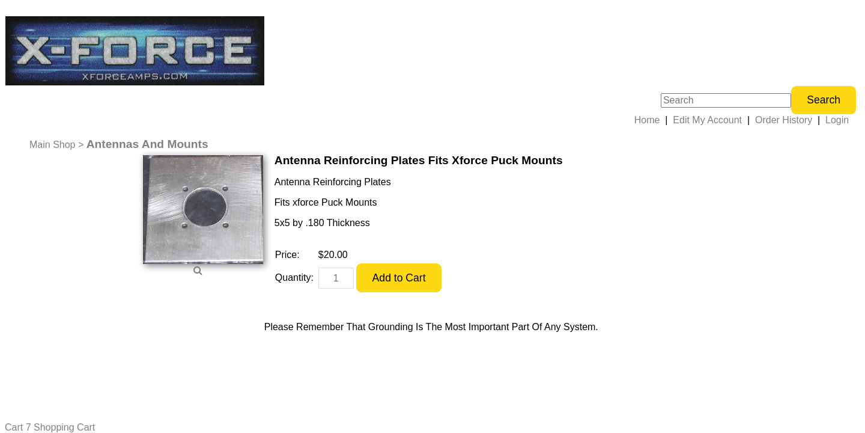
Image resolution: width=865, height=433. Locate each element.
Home (647, 120)
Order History (783, 120)
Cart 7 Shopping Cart (50, 427)
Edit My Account (707, 120)
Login (837, 120)
